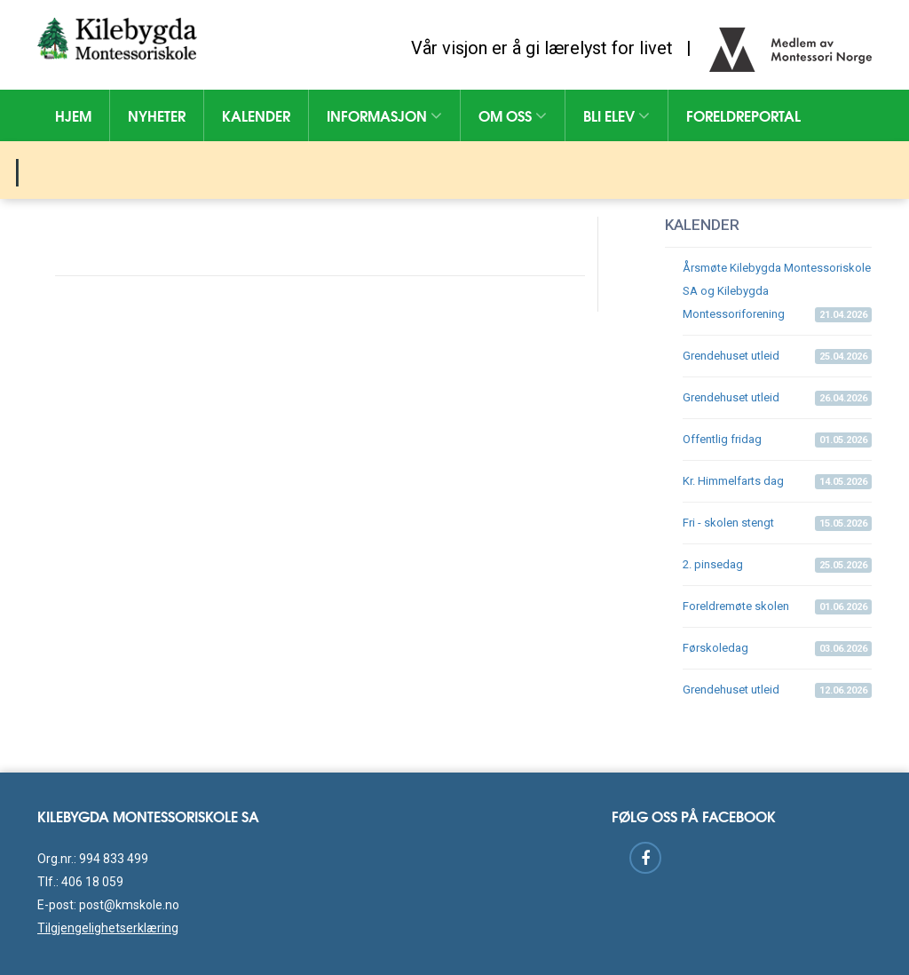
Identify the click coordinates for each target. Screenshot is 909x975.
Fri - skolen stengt (777, 523)
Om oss (512, 115)
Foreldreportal (743, 115)
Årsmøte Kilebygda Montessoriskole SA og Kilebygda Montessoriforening (777, 291)
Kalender (256, 115)
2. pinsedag (777, 565)
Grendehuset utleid (777, 356)
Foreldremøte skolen (777, 606)
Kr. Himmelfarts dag (777, 481)
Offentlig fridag (777, 440)
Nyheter (157, 115)
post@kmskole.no (129, 905)
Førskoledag (777, 648)
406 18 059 (92, 882)
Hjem (73, 115)
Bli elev (616, 115)
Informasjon (384, 115)
